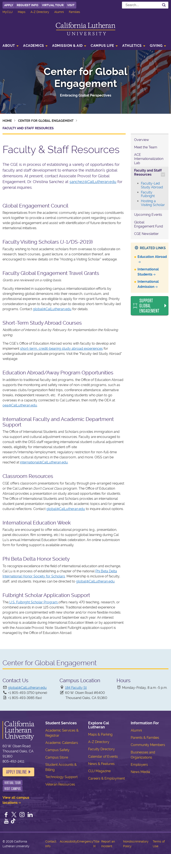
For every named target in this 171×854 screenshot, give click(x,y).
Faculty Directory (101, 749)
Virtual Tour (53, 5)
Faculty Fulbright (148, 194)
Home (7, 121)
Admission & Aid (67, 46)
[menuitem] (12, 46)
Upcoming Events (148, 215)
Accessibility (68, 841)
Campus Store (56, 757)
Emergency (85, 841)
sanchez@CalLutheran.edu (93, 181)
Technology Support (61, 777)
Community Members (148, 745)
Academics (33, 46)
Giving (156, 46)
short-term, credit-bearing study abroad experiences (61, 349)
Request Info (27, 5)
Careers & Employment (106, 778)
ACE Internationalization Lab (148, 159)
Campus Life (102, 46)
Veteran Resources (60, 784)
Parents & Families (145, 738)
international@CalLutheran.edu (44, 462)
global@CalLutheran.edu (52, 309)
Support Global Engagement (149, 306)
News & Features (101, 764)
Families (74, 12)
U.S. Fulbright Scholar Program (33, 602)
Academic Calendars (61, 743)
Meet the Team (145, 147)
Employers (139, 765)
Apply (8, 5)
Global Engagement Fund (148, 224)
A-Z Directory (40, 12)
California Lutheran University (85, 29)
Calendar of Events (103, 757)
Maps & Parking (100, 734)
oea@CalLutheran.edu (20, 405)
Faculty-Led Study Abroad (152, 185)
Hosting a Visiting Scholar (153, 203)
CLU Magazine (99, 771)
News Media (140, 772)
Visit (71, 5)
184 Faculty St (76, 688)
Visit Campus (12, 789)
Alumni (59, 12)
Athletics (132, 46)
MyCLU (8, 12)
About (9, 46)
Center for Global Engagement (85, 78)
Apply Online (16, 772)
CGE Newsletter (146, 234)
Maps (21, 12)
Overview (141, 140)
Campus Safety (57, 750)
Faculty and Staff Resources (148, 172)
